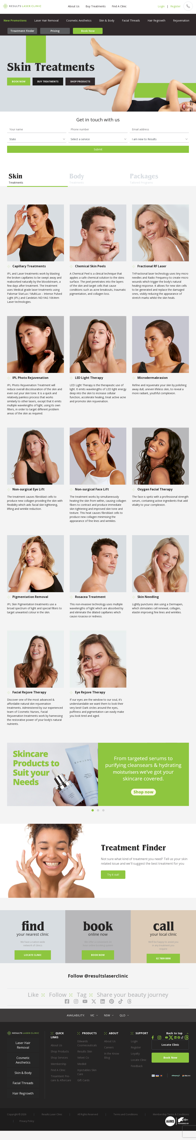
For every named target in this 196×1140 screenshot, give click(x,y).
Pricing (55, 31)
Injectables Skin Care (86, 1075)
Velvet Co (83, 1061)
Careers (109, 1051)
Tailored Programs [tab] (158, 177)
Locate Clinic (33, 958)
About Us (71, 6)
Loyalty (135, 1057)
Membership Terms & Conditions (171, 1117)
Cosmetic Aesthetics (78, 20)
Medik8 (81, 1067)
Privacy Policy (27, 1124)
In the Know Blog (111, 1059)
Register (171, 6)
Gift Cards (83, 1083)
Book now (98, 958)
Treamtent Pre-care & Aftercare (61, 1081)
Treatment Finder (22, 31)
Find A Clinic (117, 6)
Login (157, 6)
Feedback (137, 1069)
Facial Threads (131, 20)
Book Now (88, 31)
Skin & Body (106, 20)
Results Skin (84, 1055)
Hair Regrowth (156, 20)
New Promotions (15, 20)
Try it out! (113, 878)
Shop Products (80, 81)
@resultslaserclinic (106, 979)
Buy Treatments (93, 6)
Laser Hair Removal (46, 20)
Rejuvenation (181, 20)
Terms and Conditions (126, 1117)
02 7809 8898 (163, 961)
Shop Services (59, 1061)
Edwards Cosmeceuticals (87, 1047)
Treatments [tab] (37, 177)
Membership (58, 1067)
